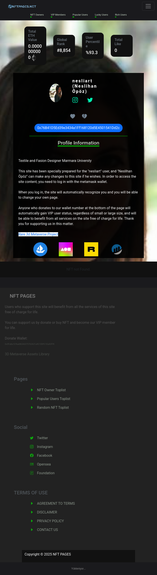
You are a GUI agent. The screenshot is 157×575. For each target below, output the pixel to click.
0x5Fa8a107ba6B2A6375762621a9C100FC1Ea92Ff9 (26, 344)
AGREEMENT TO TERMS (60, 503)
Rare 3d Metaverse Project (38, 234)
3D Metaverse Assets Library (23, 354)
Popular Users (80, 14)
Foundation (50, 473)
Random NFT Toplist (57, 407)
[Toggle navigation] (148, 6)
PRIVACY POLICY (54, 521)
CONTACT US (51, 530)
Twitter (46, 438)
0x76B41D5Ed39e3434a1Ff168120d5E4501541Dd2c (78, 128)
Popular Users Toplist (58, 399)
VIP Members (58, 14)
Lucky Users (101, 14)
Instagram (49, 447)
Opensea (48, 464)
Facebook (48, 455)
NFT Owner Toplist (55, 390)
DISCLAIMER (51, 512)
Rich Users (121, 14)
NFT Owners (37, 14)
